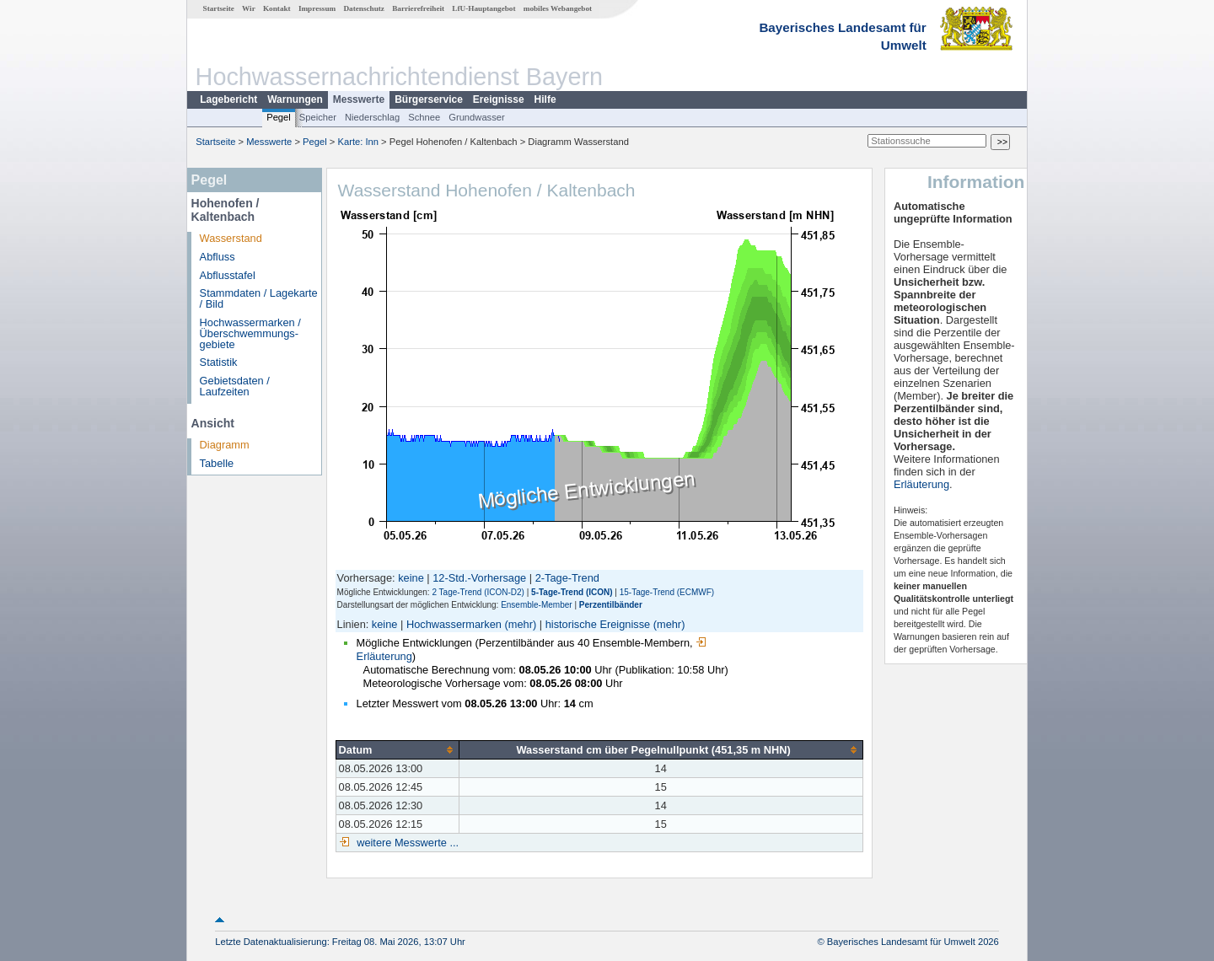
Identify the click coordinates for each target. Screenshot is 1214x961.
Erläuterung (921, 484)
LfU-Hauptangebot (483, 8)
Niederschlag (372, 117)
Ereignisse (498, 99)
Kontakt (277, 8)
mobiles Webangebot (558, 8)
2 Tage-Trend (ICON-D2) (478, 592)
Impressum (317, 8)
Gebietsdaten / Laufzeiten (235, 386)
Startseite (218, 8)
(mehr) (521, 624)
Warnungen (295, 99)
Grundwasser (477, 117)
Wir (248, 8)
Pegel (278, 117)
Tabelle (217, 463)
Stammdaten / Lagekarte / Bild (259, 298)
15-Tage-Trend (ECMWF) (667, 592)
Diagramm (225, 444)
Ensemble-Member (536, 604)
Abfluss (217, 256)
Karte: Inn (358, 142)
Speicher (317, 117)
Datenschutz (363, 8)
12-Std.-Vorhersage (479, 578)
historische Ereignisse (597, 624)
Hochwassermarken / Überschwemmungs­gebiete (250, 333)
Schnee (424, 117)
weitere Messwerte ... (406, 842)
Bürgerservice (429, 99)
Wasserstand (231, 238)
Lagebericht (228, 99)
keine (411, 578)
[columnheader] (397, 749)
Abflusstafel (227, 275)
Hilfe (545, 99)
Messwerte (358, 99)
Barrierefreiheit (418, 8)
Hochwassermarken (454, 624)
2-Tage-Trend (567, 578)
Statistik (219, 362)
